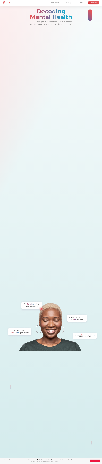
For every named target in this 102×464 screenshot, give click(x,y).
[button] (55, 3)
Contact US (94, 3)
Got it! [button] (95, 461)
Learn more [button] (57, 461)
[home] (6, 2)
